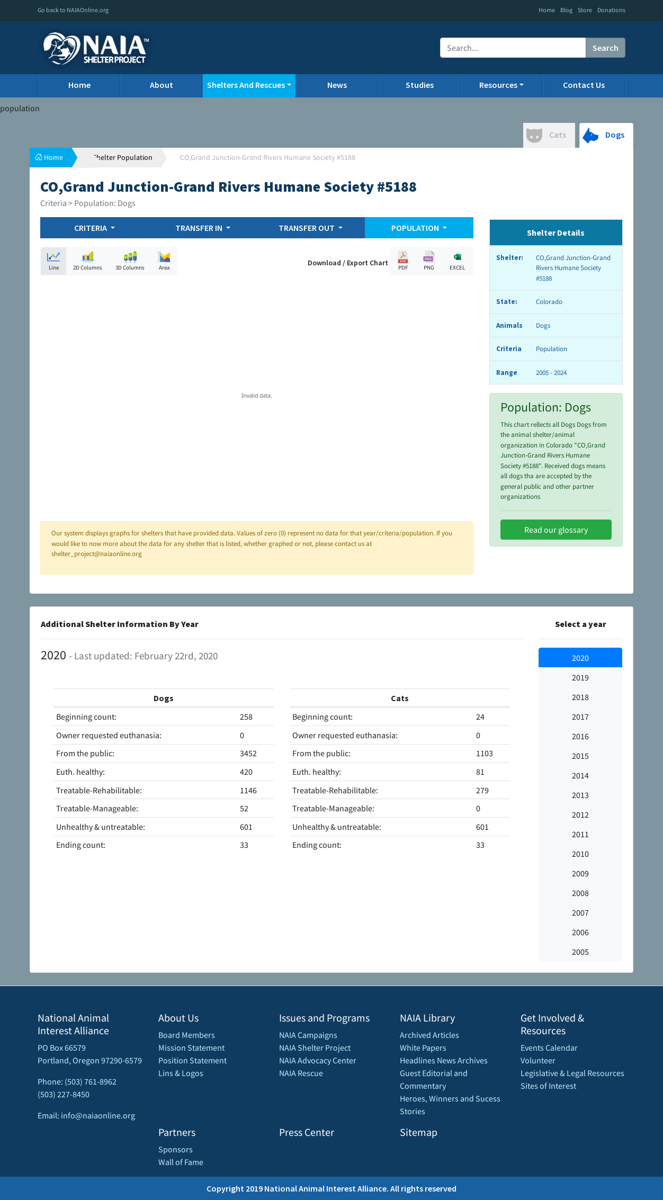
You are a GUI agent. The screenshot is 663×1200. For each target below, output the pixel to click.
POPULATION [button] (416, 227)
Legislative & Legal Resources (572, 1073)
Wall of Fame (180, 1162)
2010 (580, 853)
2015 (580, 755)
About (161, 84)
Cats (546, 136)
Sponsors (175, 1149)
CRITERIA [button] (91, 227)
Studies (420, 84)
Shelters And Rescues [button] (246, 84)
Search (606, 47)
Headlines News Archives (444, 1060)
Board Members (186, 1034)
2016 (580, 736)
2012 (580, 814)
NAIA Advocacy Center (317, 1060)
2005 (580, 951)
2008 (580, 893)
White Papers (423, 1047)
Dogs (603, 136)
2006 (580, 932)
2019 (580, 677)
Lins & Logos (180, 1073)
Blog (566, 10)
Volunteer (538, 1060)
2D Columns (87, 260)
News (337, 84)
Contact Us (584, 84)
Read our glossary (556, 529)
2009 (580, 873)
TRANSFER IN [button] (199, 227)
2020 (580, 657)
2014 (580, 775)
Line (53, 260)
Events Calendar (549, 1047)
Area (164, 260)
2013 (580, 795)
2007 (580, 912)
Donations (611, 10)
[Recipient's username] (513, 48)
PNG (429, 260)
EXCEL (458, 260)
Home (547, 10)
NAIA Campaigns (308, 1034)
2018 (580, 697)
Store (585, 10)
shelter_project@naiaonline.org (96, 553)
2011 (580, 834)
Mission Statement (191, 1047)
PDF (403, 260)
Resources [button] (498, 84)
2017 (580, 716)
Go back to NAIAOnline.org (73, 10)
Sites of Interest (548, 1085)
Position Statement (192, 1060)
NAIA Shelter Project (315, 1047)
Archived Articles (429, 1034)
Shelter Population (123, 157)
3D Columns (130, 260)
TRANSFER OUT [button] (307, 227)
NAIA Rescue (301, 1073)
